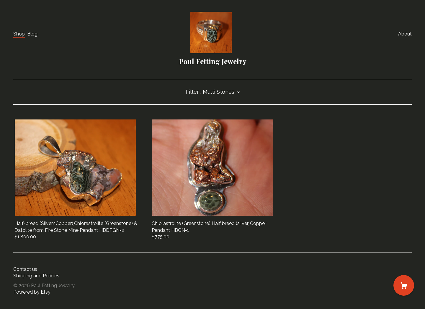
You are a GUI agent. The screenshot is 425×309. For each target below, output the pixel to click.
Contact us (25, 269)
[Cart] (403, 285)
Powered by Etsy (31, 292)
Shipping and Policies (36, 276)
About (405, 34)
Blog (32, 34)
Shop (19, 34)
